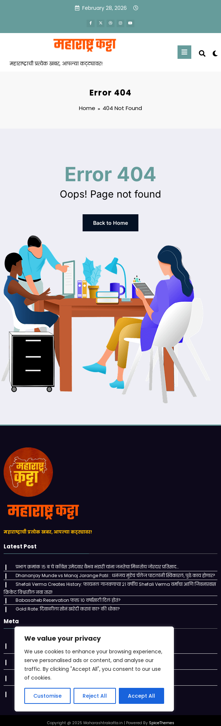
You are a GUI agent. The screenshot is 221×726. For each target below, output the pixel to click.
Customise (47, 695)
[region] (94, 668)
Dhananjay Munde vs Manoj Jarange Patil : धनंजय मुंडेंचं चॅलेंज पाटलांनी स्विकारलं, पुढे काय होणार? (114, 572)
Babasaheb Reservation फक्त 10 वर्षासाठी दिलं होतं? (66, 595)
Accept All (141, 695)
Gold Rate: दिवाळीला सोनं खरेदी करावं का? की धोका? (66, 603)
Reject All (95, 695)
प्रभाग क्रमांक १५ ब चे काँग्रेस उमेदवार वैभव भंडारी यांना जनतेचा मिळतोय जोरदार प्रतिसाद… (95, 564)
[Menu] (185, 51)
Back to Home (110, 221)
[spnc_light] (215, 52)
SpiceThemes (161, 715)
